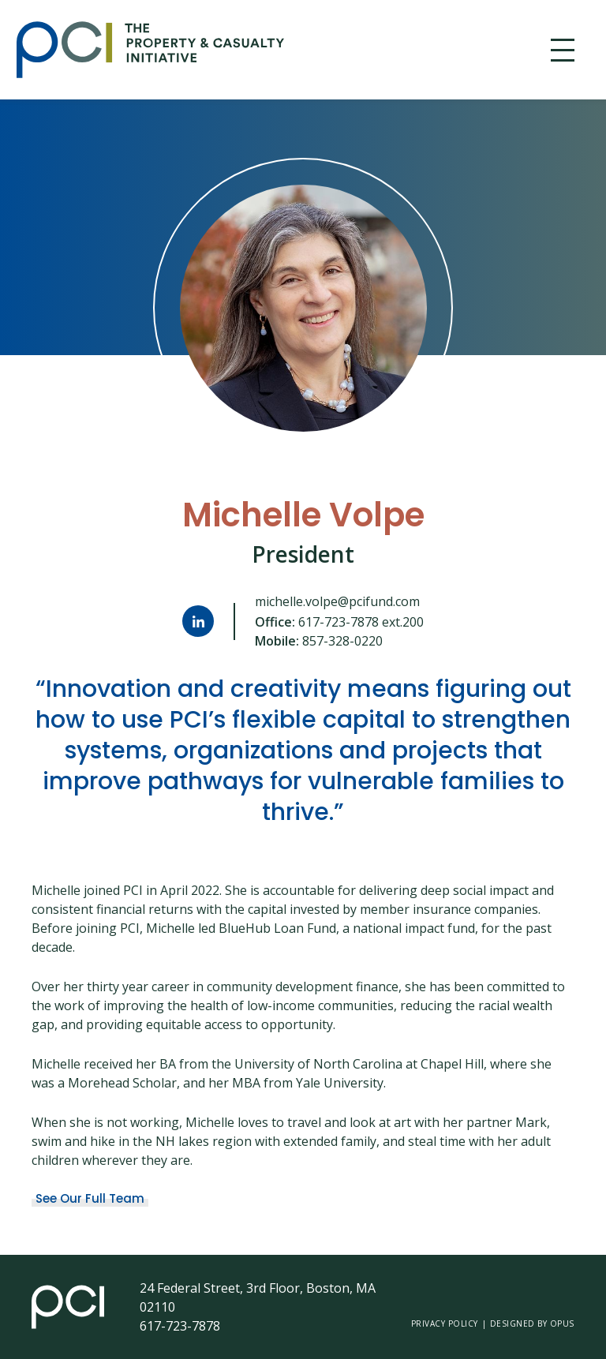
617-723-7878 (180, 1326)
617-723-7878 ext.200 (361, 622)
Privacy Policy (444, 1323)
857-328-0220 (342, 641)
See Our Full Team (90, 1198)
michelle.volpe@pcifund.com (337, 601)
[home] (268, 49)
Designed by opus (532, 1323)
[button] (562, 50)
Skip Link (16, 50)
